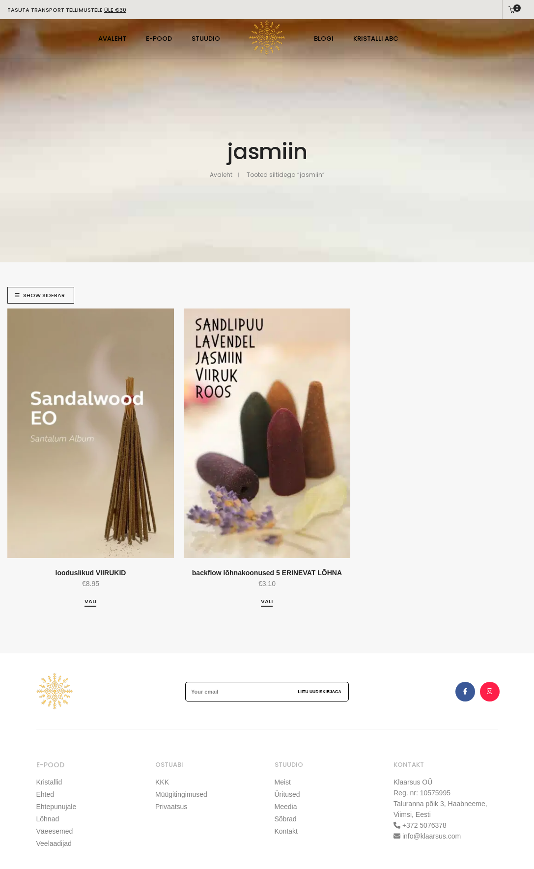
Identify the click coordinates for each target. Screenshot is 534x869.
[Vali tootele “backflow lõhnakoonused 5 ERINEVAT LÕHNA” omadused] (267, 602)
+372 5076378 (423, 825)
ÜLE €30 (115, 10)
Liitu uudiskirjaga (319, 691)
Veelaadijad (54, 843)
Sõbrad (286, 819)
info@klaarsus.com (431, 836)
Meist (283, 782)
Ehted (45, 794)
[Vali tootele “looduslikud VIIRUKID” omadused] (90, 602)
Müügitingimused (181, 794)
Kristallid (49, 782)
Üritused (287, 794)
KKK (162, 782)
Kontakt (286, 831)
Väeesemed (54, 831)
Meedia (286, 807)
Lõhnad (47, 819)
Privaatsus (171, 807)
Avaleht (221, 174)
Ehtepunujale (56, 807)
